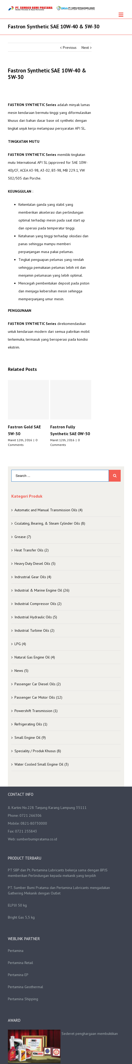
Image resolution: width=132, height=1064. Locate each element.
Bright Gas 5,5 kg (21, 917)
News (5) (21, 670)
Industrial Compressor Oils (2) (38, 603)
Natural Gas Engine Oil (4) (34, 657)
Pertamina (15, 950)
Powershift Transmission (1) (36, 710)
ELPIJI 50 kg (17, 905)
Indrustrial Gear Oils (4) (32, 577)
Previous (70, 47)
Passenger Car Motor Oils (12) (38, 697)
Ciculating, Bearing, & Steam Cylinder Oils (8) (49, 523)
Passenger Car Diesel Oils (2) (37, 684)
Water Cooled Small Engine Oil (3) (41, 764)
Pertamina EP (18, 974)
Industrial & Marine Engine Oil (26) (41, 590)
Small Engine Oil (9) (30, 737)
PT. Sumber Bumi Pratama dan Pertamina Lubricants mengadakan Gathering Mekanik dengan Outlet (59, 890)
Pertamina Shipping (23, 999)
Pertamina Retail (20, 962)
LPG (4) (20, 643)
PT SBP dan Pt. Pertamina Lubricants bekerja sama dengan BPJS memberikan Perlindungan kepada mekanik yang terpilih (58, 873)
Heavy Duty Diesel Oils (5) (34, 563)
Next (85, 47)
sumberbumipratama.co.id (37, 839)
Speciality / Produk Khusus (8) (37, 751)
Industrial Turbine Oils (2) (34, 630)
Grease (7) (22, 536)
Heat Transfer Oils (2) (31, 550)
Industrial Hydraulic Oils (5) (35, 617)
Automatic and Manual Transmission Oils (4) (48, 510)
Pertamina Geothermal (25, 986)
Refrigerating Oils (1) (30, 724)
